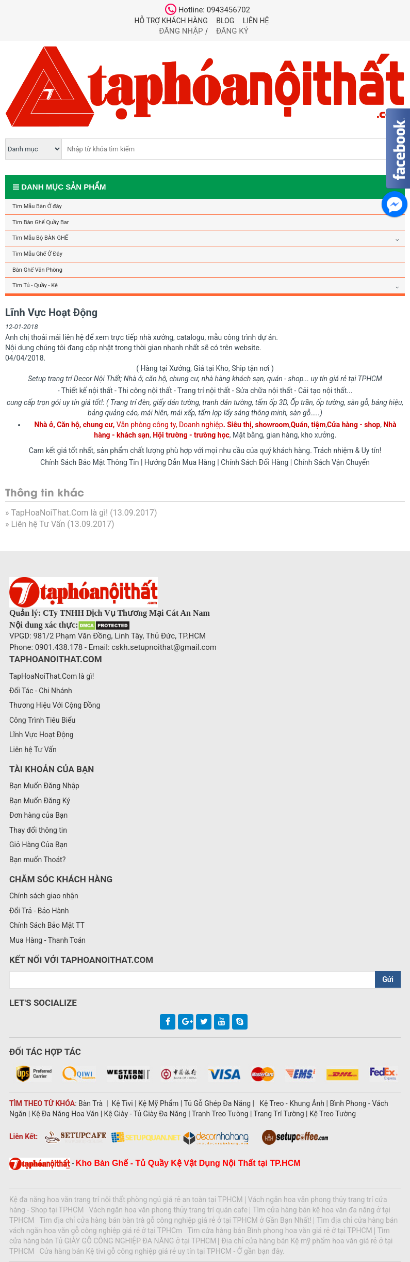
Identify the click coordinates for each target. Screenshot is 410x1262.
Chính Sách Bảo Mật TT (47, 925)
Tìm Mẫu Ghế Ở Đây (37, 254)
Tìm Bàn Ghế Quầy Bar (40, 222)
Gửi (387, 979)
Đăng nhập (181, 31)
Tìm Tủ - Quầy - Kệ (35, 285)
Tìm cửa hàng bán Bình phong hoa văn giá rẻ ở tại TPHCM (279, 1230)
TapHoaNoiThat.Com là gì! (59, 513)
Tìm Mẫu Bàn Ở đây (37, 206)
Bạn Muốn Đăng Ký (39, 801)
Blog (225, 21)
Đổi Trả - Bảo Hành (39, 911)
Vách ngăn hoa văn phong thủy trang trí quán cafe (168, 1210)
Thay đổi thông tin (38, 830)
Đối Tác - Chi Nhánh (40, 691)
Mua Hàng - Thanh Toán (47, 940)
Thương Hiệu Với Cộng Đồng (54, 705)
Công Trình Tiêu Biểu (42, 720)
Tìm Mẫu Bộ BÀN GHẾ (40, 238)
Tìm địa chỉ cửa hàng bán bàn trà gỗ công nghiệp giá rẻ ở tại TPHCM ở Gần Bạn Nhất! (176, 1220)
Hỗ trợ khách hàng (171, 21)
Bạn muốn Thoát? (37, 859)
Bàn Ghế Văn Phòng (37, 270)
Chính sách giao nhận (43, 896)
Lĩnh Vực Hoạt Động (41, 734)
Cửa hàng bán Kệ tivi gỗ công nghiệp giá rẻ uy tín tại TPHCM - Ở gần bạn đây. (162, 1251)
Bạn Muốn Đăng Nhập (44, 786)
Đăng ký (232, 31)
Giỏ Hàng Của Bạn (38, 844)
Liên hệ (256, 21)
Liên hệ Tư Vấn (38, 524)
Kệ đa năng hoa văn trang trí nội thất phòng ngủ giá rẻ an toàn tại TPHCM (126, 1199)
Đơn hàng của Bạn (38, 815)
